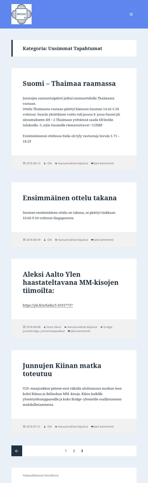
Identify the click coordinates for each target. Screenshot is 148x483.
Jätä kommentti (104, 163)
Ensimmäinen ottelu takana (70, 197)
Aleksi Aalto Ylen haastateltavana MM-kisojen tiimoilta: (71, 282)
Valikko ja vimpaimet (131, 19)
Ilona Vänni (54, 327)
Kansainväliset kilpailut (73, 163)
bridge (107, 327)
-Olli (49, 163)
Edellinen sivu (16, 450)
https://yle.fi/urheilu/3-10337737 (48, 305)
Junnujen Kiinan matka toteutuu (62, 369)
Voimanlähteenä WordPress (41, 475)
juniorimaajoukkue (53, 331)
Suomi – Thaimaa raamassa (69, 83)
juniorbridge (31, 331)
